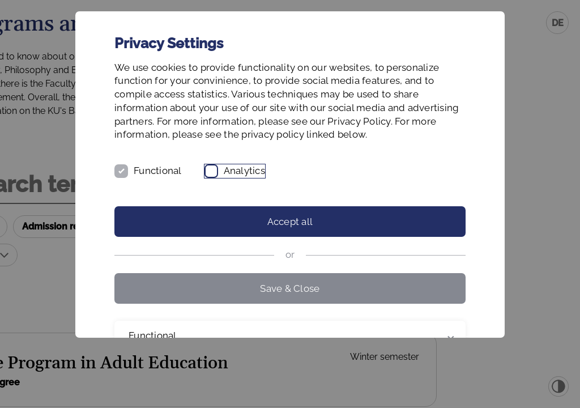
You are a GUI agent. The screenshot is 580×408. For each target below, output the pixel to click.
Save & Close (289, 328)
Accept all (290, 262)
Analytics (301, 211)
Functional (214, 211)
